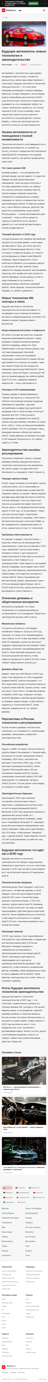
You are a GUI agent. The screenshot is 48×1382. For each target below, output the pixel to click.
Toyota (4, 1306)
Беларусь (20, 1188)
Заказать (33, 3)
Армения (8, 1193)
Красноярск (7, 1241)
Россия (7, 1188)
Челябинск (7, 1222)
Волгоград (30, 1237)
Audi (3, 1317)
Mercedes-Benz (7, 1303)
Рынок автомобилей (32, 1306)
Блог (5, 17)
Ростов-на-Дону (33, 1227)
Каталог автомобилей (9, 1271)
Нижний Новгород (10, 1218)
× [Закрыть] (44, 3)
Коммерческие (7, 1342)
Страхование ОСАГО (9, 1285)
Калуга (28, 1251)
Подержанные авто (32, 1310)
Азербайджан (22, 1193)
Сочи (27, 1255)
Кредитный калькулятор (10, 1282)
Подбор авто (6, 1289)
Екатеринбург (31, 1213)
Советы (28, 1313)
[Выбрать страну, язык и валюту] (21, 10)
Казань (28, 1218)
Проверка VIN (6, 1274)
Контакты (29, 1342)
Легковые (5, 1338)
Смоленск (6, 1255)
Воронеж (29, 1232)
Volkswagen (6, 1313)
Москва (5, 1208)
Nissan (4, 1320)
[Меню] (44, 10)
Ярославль (30, 1241)
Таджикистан (22, 1197)
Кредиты (5, 1349)
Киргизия (38, 1193)
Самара (29, 1222)
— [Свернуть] (41, 3)
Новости (28, 1303)
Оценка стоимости (8, 1278)
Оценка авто (30, 1282)
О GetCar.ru (29, 1338)
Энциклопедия (31, 1352)
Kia (3, 1310)
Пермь (5, 1237)
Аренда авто (30, 1317)
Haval (3, 1328)
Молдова (8, 1197)
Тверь (4, 1246)
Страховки (5, 1352)
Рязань (5, 1251)
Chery (4, 1324)
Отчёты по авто (7, 1356)
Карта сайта (42, 1379)
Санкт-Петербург (33, 1208)
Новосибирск (8, 1213)
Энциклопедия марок (33, 1274)
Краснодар (7, 1232)
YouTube (13, 1372)
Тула (27, 1246)
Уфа (3, 1227)
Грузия (21, 1202)
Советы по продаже (32, 1278)
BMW (3, 1299)
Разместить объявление (34, 1271)
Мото (3, 1345)
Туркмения (8, 1202)
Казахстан (34, 1188)
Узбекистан (39, 1197)
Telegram (5, 1372)
